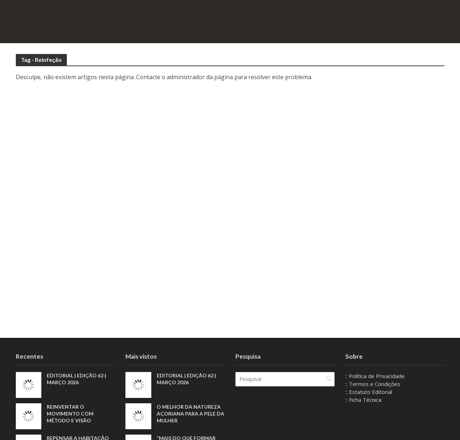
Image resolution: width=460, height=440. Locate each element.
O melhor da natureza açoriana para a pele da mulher (190, 413)
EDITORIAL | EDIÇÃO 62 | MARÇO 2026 (76, 378)
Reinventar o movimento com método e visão (70, 413)
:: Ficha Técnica (363, 399)
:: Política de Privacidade (375, 376)
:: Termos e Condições (372, 383)
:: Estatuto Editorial (368, 391)
